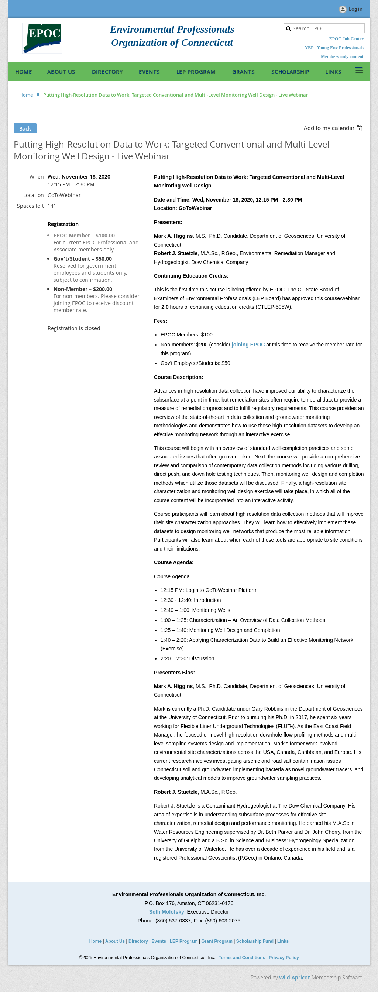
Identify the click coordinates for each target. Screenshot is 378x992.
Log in (355, 9)
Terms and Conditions (242, 957)
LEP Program (184, 941)
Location (33, 195)
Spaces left (30, 205)
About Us (115, 941)
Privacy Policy (284, 957)
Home (26, 94)
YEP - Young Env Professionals (334, 47)
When (37, 176)
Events (159, 941)
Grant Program (217, 941)
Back (25, 128)
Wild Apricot (294, 977)
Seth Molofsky (166, 912)
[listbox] (333, 128)
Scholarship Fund (255, 941)
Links (283, 941)
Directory (138, 941)
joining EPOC (248, 345)
